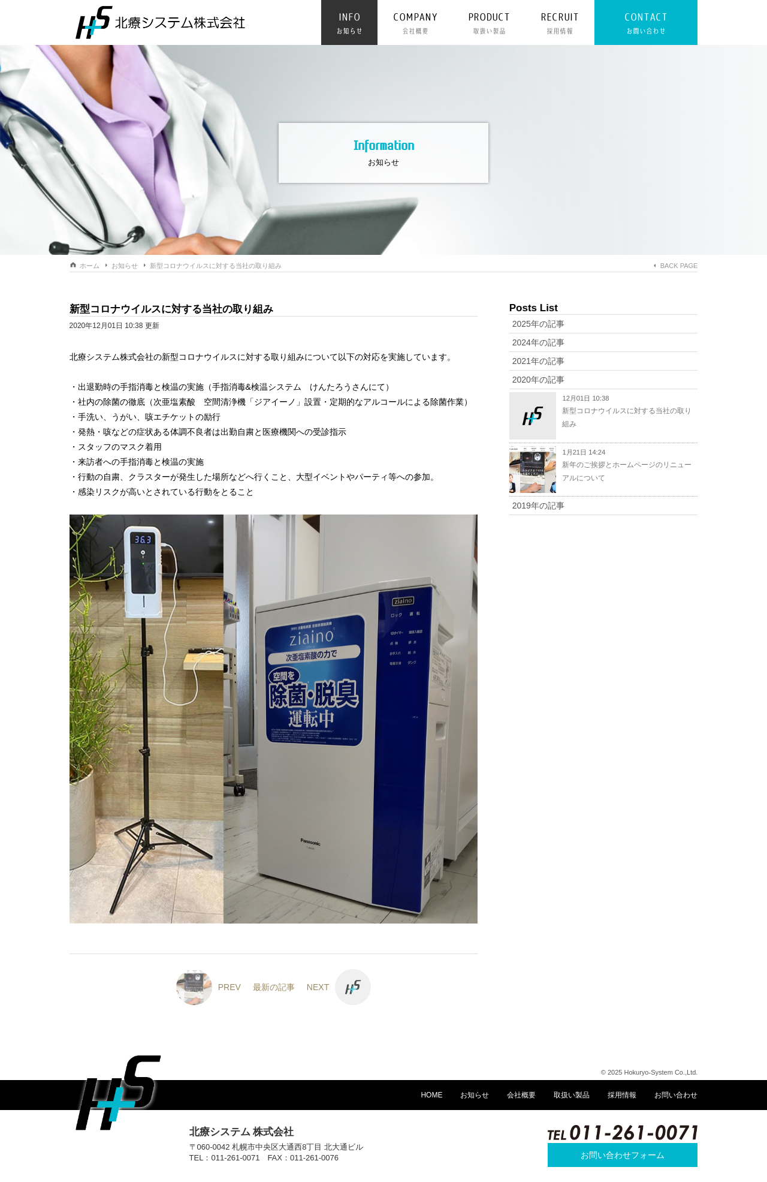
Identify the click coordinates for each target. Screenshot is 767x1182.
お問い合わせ (675, 1095)
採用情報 (622, 1095)
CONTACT (646, 24)
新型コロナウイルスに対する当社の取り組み (216, 265)
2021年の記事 (538, 361)
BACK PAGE (679, 265)
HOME (431, 1095)
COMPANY (415, 24)
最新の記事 (274, 987)
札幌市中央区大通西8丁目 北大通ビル (297, 1146)
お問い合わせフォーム (623, 1155)
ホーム (89, 265)
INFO (349, 24)
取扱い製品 (572, 1095)
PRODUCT (489, 24)
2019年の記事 (538, 505)
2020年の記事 (538, 379)
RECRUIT (559, 24)
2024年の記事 (538, 342)
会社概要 (521, 1095)
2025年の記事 (538, 324)
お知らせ (124, 265)
